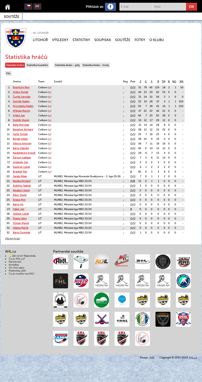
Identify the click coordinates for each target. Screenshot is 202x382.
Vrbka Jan (19, 115)
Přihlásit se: (95, 7)
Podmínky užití (17, 270)
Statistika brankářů (37, 65)
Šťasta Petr (19, 199)
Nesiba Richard (22, 181)
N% (181, 81)
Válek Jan (18, 209)
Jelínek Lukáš (21, 213)
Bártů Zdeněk (21, 148)
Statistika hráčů (15, 65)
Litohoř (40, 40)
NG (174, 81)
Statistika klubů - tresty (96, 65)
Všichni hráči (12, 238)
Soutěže (11, 17)
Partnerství (15, 261)
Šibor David (19, 195)
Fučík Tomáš (20, 134)
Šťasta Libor (20, 218)
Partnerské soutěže (68, 251)
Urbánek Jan (20, 162)
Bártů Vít (18, 204)
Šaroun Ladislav (22, 157)
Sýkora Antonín (22, 143)
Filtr (8, 73)
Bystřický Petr (21, 87)
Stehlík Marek (21, 120)
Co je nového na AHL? (22, 273)
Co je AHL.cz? (17, 258)
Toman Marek (21, 223)
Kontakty (14, 264)
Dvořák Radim (21, 101)
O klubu (156, 40)
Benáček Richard (23, 129)
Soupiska (102, 40)
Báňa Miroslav (21, 124)
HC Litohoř (41, 32)
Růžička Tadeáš (22, 185)
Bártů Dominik (21, 232)
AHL (152, 357)
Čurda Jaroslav (22, 96)
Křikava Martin (21, 110)
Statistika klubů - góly (67, 65)
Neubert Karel (21, 190)
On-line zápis (16, 267)
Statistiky (81, 40)
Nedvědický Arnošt (24, 153)
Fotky (140, 40)
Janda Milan (20, 176)
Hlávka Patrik (20, 227)
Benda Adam (20, 138)
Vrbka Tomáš (20, 92)
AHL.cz (193, 357)
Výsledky (60, 40)
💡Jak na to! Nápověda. (22, 255)
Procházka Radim (23, 106)
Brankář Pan (20, 171)
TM (163, 81)
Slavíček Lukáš (21, 167)
